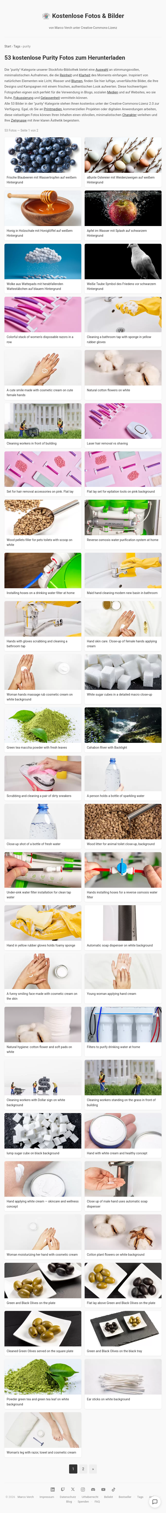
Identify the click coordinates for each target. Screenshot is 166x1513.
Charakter (129, 115)
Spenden (83, 1501)
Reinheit (66, 75)
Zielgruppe (19, 120)
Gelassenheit (50, 98)
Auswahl (102, 70)
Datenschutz (68, 1497)
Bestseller (125, 1497)
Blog (69, 1501)
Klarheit (84, 75)
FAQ (97, 1501)
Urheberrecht (90, 1497)
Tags (17, 46)
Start (7, 46)
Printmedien (53, 109)
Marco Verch (26, 1497)
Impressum (47, 1497)
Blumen (77, 81)
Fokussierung (23, 98)
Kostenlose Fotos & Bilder (83, 16)
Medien (112, 92)
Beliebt (108, 1497)
